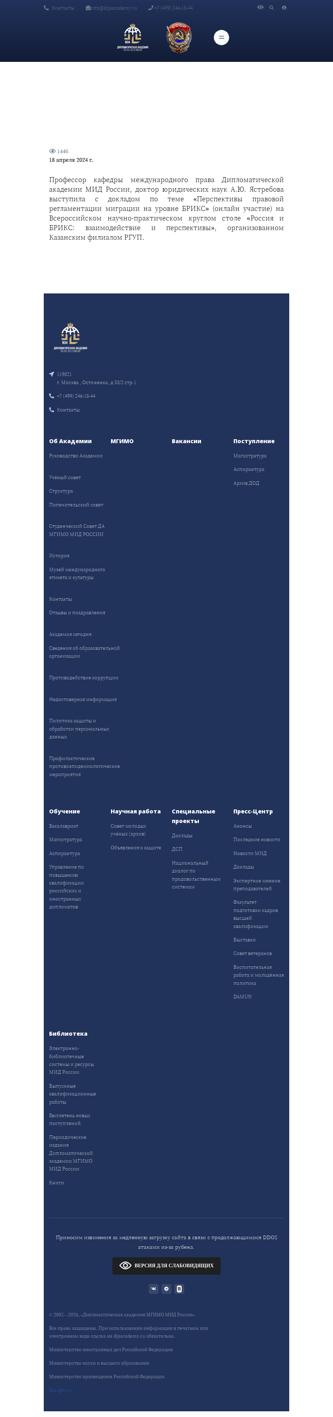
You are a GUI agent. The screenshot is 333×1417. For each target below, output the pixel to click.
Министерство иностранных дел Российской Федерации (111, 1350)
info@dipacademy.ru (111, 7)
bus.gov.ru (60, 1390)
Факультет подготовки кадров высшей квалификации (255, 913)
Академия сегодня (70, 634)
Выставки (244, 939)
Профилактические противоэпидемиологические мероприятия (84, 766)
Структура (61, 490)
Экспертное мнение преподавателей (256, 884)
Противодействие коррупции (83, 677)
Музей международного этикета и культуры (77, 573)
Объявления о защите (136, 847)
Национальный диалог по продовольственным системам (196, 874)
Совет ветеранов (252, 953)
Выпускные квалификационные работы (72, 1093)
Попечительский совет (76, 504)
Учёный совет (65, 477)
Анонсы (242, 825)
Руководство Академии (76, 455)
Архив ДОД (246, 483)
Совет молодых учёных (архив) (128, 829)
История (59, 555)
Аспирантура (248, 469)
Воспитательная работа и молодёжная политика (258, 975)
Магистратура (249, 455)
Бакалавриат (63, 825)
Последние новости (256, 839)
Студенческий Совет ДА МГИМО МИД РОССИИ (77, 529)
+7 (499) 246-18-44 (170, 7)
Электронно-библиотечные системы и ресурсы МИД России (71, 1060)
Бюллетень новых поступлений (69, 1119)
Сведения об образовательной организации (84, 651)
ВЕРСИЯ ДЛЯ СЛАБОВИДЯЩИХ (166, 1265)
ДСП (177, 849)
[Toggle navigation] (221, 37)
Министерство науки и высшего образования (99, 1363)
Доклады (182, 835)
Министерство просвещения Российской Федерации (106, 1377)
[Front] (70, 337)
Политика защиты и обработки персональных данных (79, 728)
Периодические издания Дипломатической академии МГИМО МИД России (71, 1153)
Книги (56, 1182)
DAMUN (242, 996)
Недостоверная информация (83, 699)
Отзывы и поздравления (77, 612)
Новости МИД (250, 853)
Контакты (59, 7)
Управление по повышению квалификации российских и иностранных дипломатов (66, 886)
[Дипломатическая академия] (133, 37)
